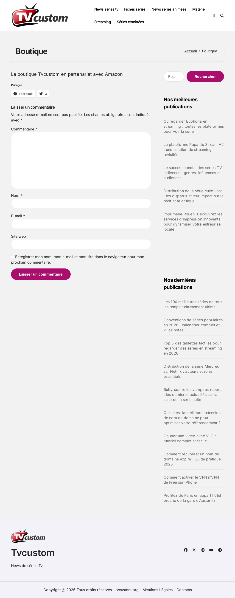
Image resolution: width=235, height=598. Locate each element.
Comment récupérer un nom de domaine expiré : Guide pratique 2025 (192, 459)
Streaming (102, 22)
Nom (16, 195)
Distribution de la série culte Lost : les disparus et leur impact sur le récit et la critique (194, 196)
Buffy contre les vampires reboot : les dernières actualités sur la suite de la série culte (193, 394)
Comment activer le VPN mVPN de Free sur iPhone (191, 480)
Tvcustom (33, 552)
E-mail (18, 216)
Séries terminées (130, 22)
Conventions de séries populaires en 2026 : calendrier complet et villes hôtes (193, 325)
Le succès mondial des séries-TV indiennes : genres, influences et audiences (193, 172)
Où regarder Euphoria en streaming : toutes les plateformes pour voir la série (194, 126)
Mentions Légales (158, 589)
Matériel (198, 9)
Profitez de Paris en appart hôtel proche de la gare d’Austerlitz (192, 498)
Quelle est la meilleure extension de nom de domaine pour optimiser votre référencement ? (192, 417)
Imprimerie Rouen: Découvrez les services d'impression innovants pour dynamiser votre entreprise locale (193, 221)
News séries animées (168, 9)
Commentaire (24, 129)
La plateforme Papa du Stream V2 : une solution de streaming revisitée (194, 149)
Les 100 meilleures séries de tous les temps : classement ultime (193, 304)
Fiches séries (135, 9)
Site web (18, 236)
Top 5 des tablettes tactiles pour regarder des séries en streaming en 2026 (193, 348)
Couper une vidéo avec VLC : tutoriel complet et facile (190, 438)
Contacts (184, 589)
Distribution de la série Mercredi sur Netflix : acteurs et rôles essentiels (192, 371)
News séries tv (106, 9)
